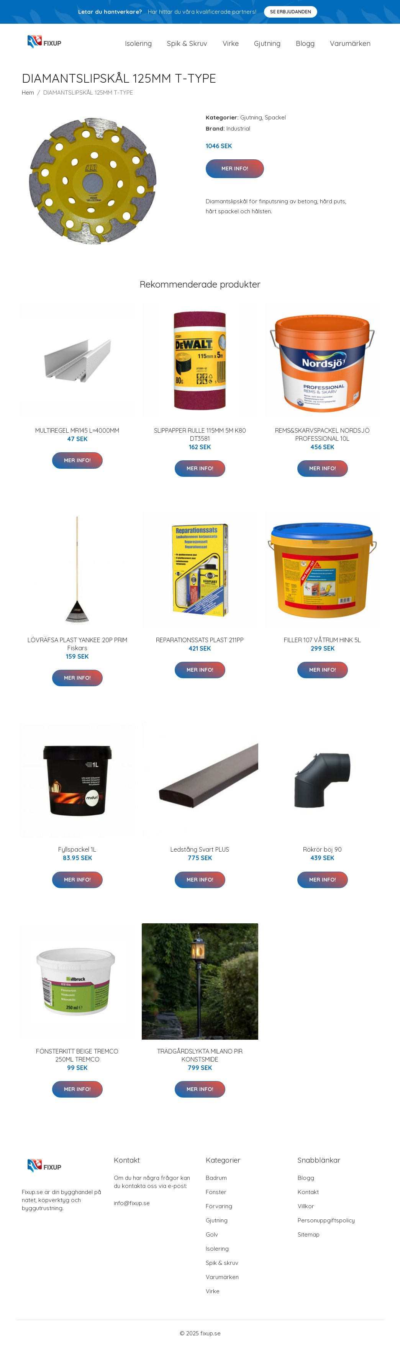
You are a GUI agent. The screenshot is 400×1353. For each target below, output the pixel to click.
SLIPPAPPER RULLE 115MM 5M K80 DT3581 (200, 441)
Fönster (216, 1198)
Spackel (275, 124)
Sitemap (309, 1241)
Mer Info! (234, 175)
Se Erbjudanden (290, 12)
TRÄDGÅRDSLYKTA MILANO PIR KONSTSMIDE (200, 1062)
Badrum (216, 1184)
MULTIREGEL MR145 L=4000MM (77, 437)
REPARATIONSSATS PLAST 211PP (200, 646)
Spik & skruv (222, 1269)
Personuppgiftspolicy (326, 1226)
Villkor (306, 1212)
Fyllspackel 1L (77, 856)
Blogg (305, 46)
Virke (231, 46)
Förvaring (219, 1212)
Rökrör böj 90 (322, 856)
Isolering (138, 46)
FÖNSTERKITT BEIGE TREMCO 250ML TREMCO (77, 1062)
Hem (28, 99)
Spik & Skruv (187, 46)
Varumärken (350, 46)
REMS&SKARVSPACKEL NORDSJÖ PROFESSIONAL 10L (322, 441)
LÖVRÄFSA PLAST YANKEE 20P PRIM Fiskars (77, 650)
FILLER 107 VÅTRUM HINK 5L (322, 646)
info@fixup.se (132, 1209)
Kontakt (308, 1198)
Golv (212, 1241)
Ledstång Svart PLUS (199, 856)
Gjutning (267, 46)
